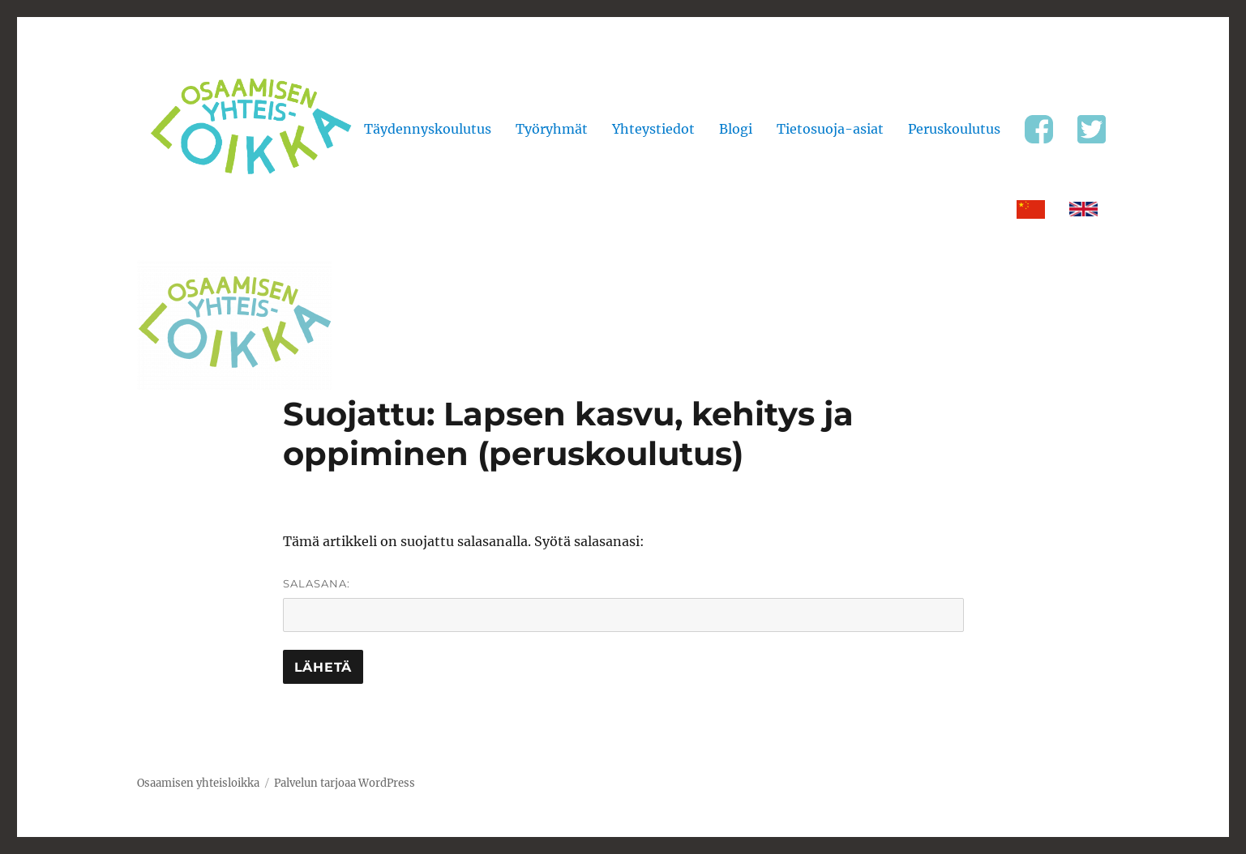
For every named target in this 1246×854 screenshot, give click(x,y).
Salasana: (623, 604)
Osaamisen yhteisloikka (198, 783)
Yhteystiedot (653, 129)
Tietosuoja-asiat (830, 129)
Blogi (735, 129)
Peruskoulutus (954, 129)
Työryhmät (552, 129)
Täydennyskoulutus (427, 129)
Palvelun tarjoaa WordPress (344, 783)
